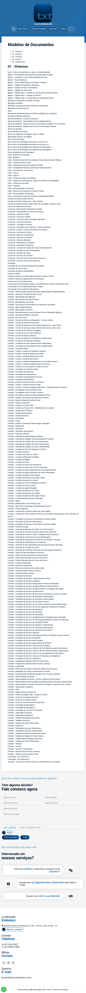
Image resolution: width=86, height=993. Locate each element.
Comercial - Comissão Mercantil (19, 222)
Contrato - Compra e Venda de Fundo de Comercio (26, 382)
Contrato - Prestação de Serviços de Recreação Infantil (28, 622)
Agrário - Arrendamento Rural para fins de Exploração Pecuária (30, 75)
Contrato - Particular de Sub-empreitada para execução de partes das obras (35, 545)
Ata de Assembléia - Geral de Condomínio (23, 119)
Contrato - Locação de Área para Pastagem (23, 457)
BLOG (71, 29)
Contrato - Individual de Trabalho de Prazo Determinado (28, 442)
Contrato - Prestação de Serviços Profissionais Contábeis (29, 646)
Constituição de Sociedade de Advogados (23, 289)
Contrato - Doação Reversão (18, 416)
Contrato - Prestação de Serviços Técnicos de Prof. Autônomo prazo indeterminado (38, 651)
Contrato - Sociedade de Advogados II (22, 708)
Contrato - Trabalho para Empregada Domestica (25, 739)
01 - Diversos (17, 51)
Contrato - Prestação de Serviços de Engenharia (25, 609)
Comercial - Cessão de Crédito (19, 217)
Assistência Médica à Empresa (19, 116)
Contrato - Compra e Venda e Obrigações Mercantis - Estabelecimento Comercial (37, 387)
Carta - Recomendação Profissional (21, 188)
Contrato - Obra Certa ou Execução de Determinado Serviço (29, 506)
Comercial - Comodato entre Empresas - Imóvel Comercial (29, 227)
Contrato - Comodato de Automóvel (20, 372)
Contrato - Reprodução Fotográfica (20, 687)
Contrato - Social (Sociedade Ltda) (20, 695)
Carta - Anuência (14, 157)
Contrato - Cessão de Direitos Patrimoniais (23, 323)
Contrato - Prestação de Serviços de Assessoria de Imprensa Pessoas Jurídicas (37, 594)
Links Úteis (53, 29)
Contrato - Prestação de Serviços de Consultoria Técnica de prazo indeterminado (37, 604)
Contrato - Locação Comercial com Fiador (23, 454)
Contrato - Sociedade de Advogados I (21, 705)
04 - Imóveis (16, 59)
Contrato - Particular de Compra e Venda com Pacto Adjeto (29, 511)
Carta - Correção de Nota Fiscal (19, 163)
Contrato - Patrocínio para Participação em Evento (26, 553)
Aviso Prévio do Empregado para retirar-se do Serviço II (28, 144)
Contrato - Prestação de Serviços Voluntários (24, 658)
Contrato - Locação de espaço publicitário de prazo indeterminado (32, 470)
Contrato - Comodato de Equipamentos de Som (25, 377)
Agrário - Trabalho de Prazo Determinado (23, 88)
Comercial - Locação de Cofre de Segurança (24, 250)
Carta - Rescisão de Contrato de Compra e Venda (25, 191)
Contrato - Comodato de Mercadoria (21, 380)
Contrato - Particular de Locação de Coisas (23, 547)
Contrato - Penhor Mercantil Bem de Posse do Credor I (28, 558)
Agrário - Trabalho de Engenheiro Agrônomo (23, 85)
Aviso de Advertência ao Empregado (21, 152)
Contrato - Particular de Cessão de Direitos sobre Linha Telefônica (32, 532)
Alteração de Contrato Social (18, 108)
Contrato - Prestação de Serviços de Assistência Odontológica (31, 596)
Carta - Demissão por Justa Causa (20, 170)
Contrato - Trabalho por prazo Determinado (23, 723)
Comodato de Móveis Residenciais (20, 271)
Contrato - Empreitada (16, 418)
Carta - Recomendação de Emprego (21, 194)
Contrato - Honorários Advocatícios (20, 431)
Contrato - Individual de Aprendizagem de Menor (25, 436)
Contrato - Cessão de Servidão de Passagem (24, 330)
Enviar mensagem (10, 837)
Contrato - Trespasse (15, 726)
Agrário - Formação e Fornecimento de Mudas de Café (27, 77)
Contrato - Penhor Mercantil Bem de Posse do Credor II (28, 560)
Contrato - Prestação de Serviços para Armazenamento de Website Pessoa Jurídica (38, 635)
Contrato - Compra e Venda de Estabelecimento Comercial (29, 364)
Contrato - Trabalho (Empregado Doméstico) (24, 718)
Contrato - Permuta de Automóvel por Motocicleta (26, 568)
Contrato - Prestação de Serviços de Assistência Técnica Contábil (32, 519)
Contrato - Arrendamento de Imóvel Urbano (23, 299)
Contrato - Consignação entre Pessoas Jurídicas (25, 392)
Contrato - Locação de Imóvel (18, 462)
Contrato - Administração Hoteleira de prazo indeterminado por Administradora (36, 292)
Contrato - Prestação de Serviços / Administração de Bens (29, 578)
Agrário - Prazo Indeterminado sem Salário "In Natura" (27, 82)
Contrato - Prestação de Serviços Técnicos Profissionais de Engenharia (34, 656)
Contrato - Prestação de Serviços (20, 576)
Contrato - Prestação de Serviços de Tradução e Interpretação (30, 625)
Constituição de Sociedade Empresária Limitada (25, 287)
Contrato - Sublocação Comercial (20, 713)
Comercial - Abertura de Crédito (19, 206)
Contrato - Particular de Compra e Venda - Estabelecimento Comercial (33, 535)
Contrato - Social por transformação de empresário (26, 702)
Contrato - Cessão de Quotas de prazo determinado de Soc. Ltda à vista (34, 328)
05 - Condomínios (18, 62)
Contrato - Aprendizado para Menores (21, 297)
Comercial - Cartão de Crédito (18, 214)
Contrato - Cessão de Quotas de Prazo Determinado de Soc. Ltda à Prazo (34, 325)
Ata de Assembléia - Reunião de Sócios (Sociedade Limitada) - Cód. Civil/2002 (36, 124)
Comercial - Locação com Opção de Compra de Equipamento (30, 248)
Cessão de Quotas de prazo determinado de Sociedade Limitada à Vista (34, 204)
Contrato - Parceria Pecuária (18, 527)
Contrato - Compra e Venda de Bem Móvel (23, 359)
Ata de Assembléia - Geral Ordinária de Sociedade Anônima (29, 121)
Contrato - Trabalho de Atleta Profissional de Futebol (27, 733)
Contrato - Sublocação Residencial (20, 715)
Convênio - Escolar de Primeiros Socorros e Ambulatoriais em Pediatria (34, 762)
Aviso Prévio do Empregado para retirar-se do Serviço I (28, 142)
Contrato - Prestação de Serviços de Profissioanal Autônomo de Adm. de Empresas (38, 620)
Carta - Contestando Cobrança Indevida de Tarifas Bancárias (29, 168)
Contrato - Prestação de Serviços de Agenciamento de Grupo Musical (33, 586)
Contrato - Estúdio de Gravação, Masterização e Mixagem (29, 423)
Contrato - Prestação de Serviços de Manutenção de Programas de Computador (37, 617)
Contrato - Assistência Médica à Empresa (23, 315)
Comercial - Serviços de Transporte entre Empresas (27, 258)
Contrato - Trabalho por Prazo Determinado (23, 741)
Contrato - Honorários (15, 429)
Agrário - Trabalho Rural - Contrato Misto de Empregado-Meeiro (31, 98)
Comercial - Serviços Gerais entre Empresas (24, 261)
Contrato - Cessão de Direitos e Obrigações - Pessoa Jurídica (30, 320)
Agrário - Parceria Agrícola (17, 80)
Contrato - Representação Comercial (21, 677)
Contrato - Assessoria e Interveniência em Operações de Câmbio (31, 305)
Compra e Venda (14, 274)
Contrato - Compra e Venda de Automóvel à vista (25, 356)
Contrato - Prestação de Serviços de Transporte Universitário (30, 630)
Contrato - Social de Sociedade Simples (22, 700)
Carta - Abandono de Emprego (19, 155)
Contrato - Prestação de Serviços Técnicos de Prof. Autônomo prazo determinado (37, 648)
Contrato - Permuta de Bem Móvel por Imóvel (24, 571)
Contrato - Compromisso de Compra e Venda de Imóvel (28, 367)
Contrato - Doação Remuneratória (20, 413)
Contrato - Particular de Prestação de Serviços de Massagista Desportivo (35, 550)
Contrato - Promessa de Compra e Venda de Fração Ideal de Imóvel (32, 669)
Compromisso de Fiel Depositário (20, 281)
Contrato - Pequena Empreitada (19, 563)
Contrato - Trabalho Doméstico (19, 720)
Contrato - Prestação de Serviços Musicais (23, 633)
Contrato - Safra (13, 689)
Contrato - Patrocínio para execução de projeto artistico (28, 555)
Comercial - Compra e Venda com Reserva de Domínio (27, 230)
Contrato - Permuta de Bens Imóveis (21, 573)
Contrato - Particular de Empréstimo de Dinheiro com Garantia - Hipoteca (34, 540)
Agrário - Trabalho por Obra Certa (20, 90)
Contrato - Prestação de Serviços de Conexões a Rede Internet (31, 599)
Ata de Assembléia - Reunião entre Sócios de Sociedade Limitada (32, 126)
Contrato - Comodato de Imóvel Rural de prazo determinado (29, 343)
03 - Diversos (17, 57)
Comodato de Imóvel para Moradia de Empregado (26, 266)
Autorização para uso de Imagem (20, 137)
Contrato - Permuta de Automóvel (20, 565)
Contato (63, 29)
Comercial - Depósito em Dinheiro (20, 237)
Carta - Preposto (14, 186)
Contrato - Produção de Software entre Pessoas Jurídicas (29, 664)
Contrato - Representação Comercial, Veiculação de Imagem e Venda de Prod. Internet (39, 684)
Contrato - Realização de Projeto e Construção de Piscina (29, 671)
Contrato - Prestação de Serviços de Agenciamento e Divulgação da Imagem (36, 589)
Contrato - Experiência (16, 426)
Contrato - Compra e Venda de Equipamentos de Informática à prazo (32, 361)
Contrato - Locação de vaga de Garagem (22, 488)
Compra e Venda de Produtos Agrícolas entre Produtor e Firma (30, 276)
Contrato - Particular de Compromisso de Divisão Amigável (29, 537)
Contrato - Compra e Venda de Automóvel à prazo (26, 354)
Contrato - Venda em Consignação (20, 749)
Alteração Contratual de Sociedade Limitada (24, 101)
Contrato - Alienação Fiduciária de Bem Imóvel (24, 294)
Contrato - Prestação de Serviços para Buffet (24, 638)
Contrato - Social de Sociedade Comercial (23, 697)
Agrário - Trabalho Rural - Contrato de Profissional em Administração (32, 93)
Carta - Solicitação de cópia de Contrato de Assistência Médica (31, 196)
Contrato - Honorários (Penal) (18, 434)
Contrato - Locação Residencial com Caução (24, 475)
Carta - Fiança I (13, 173)
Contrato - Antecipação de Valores (20, 310)
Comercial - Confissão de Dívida (19, 232)
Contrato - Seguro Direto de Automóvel (22, 692)
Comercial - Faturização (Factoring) (20, 245)
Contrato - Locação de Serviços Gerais (22, 485)
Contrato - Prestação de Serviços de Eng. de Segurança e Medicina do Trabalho (36, 607)
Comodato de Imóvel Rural (17, 268)
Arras (10, 111)
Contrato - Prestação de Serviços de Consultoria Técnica (28, 602)
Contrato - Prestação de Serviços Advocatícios (25, 522)
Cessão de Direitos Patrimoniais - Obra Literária (25, 201)
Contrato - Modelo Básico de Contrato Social (24, 504)
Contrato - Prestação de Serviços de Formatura (25, 612)
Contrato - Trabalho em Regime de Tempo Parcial (25, 736)
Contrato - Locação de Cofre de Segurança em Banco (27, 449)
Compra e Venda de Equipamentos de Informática (26, 279)
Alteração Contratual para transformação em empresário (28, 106)
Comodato (11, 263)
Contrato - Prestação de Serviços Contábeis (24, 581)
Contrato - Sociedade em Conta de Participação (25, 710)
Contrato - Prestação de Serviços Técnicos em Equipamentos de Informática (36, 653)
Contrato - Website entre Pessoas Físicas (23, 754)
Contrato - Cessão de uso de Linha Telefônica (24, 333)
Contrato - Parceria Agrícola (18, 509)
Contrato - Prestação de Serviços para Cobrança (25, 640)
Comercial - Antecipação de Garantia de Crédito (25, 209)
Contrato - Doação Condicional (19, 403)
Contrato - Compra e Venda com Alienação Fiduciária (27, 351)
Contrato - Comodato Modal (18, 349)
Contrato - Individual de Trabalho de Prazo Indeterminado (28, 444)
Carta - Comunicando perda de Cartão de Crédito (25, 165)
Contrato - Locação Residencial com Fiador (23, 491)
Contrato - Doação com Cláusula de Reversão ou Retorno (28, 398)
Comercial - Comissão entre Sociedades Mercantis (26, 219)
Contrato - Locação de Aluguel (19, 460)
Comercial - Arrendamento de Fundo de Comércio (26, 212)
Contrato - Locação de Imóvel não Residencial (24, 465)
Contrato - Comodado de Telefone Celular (23, 369)
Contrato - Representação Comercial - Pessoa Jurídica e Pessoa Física (34, 679)
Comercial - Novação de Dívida (19, 253)
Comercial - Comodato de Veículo (20, 225)
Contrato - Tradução (15, 744)
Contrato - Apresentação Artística (20, 307)
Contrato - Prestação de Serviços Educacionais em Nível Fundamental (33, 584)
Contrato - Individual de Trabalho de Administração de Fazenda (30, 439)
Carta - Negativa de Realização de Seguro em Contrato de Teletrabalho (33, 181)
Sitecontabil (37, 990)
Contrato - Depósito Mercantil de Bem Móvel (24, 400)
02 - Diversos (17, 54)
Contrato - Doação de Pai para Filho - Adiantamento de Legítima (31, 408)
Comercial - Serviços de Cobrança (20, 256)
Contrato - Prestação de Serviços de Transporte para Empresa (30, 627)
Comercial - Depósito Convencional (20, 235)
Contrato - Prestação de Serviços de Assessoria (25, 591)
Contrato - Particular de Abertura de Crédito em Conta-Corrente (30, 529)
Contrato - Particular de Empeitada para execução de (27, 542)
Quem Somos (23, 29)
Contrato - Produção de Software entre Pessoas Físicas (28, 661)
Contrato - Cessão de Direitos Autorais (22, 336)
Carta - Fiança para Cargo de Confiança (22, 178)
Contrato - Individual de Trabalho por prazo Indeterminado (29, 447)
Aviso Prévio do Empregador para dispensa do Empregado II (30, 150)
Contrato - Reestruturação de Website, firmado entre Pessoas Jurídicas (34, 674)
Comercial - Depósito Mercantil (19, 240)
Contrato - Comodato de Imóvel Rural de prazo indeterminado (30, 346)
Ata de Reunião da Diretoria (18, 132)
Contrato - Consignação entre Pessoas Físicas (25, 390)
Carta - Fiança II (13, 175)
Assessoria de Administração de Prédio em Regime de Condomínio (32, 113)
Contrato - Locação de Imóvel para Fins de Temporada (27, 467)
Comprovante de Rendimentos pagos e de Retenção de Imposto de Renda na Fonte (38, 284)
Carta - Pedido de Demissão (18, 183)
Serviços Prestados (38, 29)
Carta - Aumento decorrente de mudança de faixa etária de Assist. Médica (34, 160)
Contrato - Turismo (14, 746)
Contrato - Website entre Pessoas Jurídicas (24, 751)
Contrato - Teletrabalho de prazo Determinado (24, 728)
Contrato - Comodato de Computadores (22, 374)
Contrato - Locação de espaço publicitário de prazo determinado (31, 473)
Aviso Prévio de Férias (16, 139)
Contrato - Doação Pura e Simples (20, 411)
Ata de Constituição (15, 129)
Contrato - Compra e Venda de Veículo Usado (24, 385)
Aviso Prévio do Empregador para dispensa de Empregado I (29, 147)
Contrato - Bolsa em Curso (17, 318)
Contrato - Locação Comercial (18, 452)
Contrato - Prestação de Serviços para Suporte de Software (29, 643)
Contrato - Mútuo (14, 501)
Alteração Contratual (15, 103)
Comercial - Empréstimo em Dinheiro (21, 243)
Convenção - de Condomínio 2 (19, 759)
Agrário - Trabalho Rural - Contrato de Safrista (24, 95)
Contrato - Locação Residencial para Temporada (25, 498)
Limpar (24, 837)
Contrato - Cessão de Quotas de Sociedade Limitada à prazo (30, 338)
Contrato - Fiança (14, 421)
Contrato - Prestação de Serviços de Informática (25, 615)
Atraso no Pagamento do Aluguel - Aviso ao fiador (26, 134)
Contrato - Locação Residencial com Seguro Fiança (26, 478)
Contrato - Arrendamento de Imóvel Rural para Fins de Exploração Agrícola (35, 312)
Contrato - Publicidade (16, 666)
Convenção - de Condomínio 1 (19, 757)
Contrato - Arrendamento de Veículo (21, 302)
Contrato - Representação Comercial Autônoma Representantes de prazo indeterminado (40, 682)
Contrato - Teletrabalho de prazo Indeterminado (25, 731)
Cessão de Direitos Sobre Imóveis (20, 199)
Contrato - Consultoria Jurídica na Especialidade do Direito (29, 395)
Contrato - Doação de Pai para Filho (21, 405)
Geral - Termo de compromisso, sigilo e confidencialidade (29, 72)
